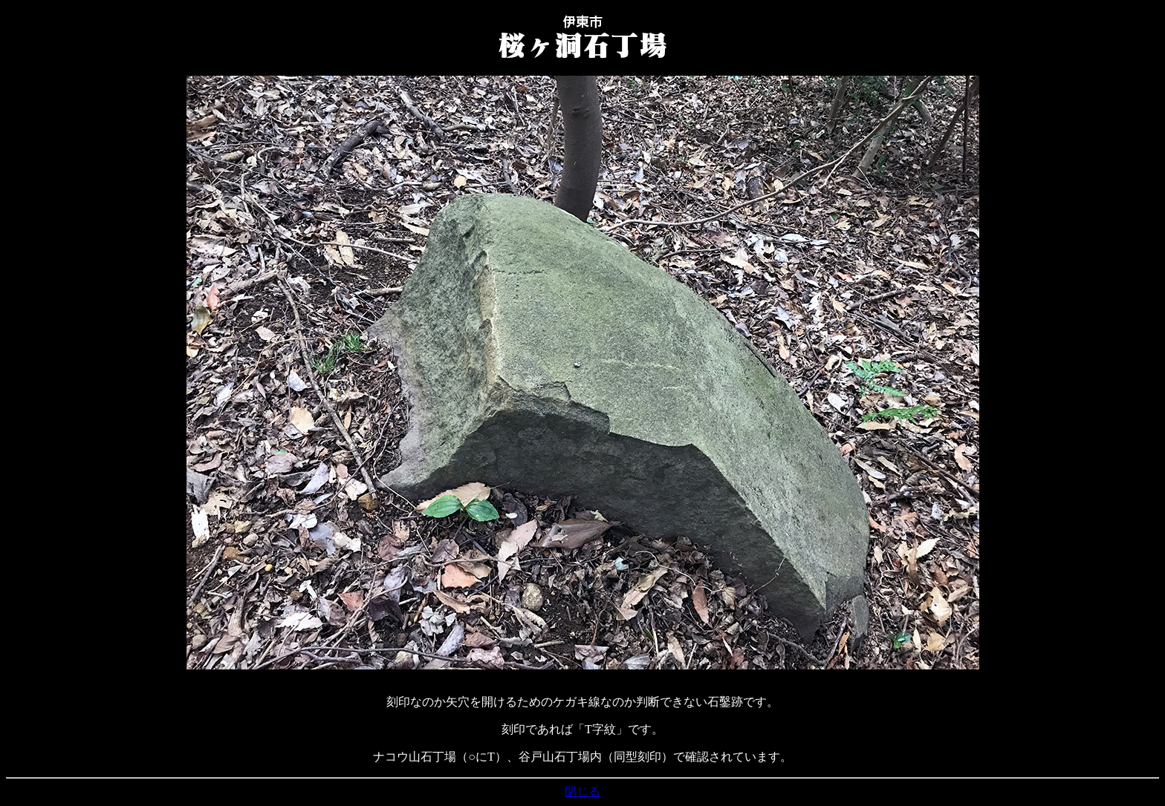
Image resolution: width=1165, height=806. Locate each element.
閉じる (582, 791)
